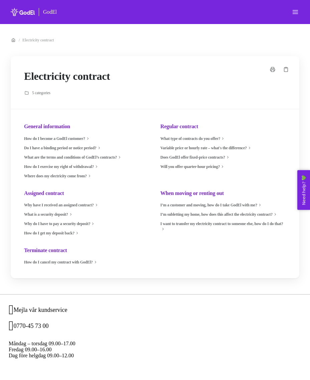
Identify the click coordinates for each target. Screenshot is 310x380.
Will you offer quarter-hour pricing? (192, 166)
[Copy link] (286, 69)
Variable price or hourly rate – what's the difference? (206, 148)
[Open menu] (295, 12)
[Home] (22, 12)
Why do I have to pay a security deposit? (60, 223)
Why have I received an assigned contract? (61, 205)
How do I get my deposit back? (52, 233)
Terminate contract (45, 250)
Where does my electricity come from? (58, 176)
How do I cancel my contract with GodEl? (61, 262)
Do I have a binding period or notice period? (63, 148)
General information (47, 126)
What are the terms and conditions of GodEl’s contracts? (73, 157)
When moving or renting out (192, 193)
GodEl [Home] (50, 12)
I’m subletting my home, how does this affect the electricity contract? (219, 214)
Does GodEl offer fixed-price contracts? (195, 157)
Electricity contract (38, 40)
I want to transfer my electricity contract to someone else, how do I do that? (221, 226)
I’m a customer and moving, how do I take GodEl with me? (211, 205)
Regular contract (179, 126)
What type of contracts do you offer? (192, 138)
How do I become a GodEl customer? (57, 138)
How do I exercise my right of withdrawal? (61, 166)
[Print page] (272, 69)
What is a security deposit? (48, 214)
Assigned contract (44, 193)
